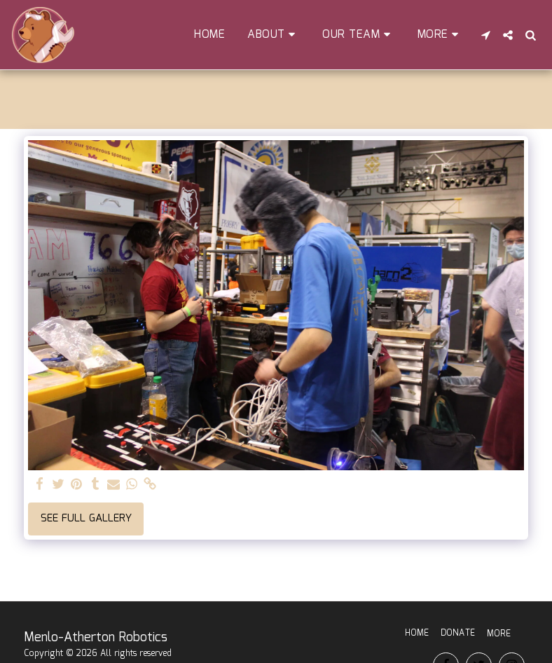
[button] (273, 34)
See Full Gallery (86, 518)
